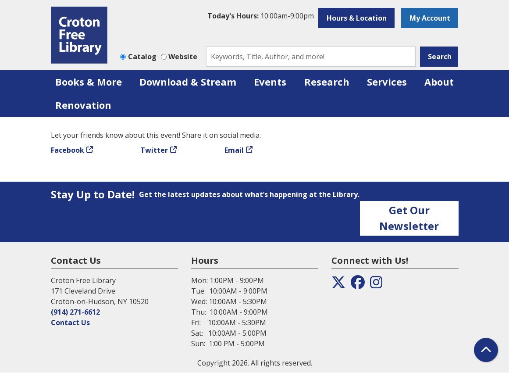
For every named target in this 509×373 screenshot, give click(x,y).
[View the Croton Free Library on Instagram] (376, 285)
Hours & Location (357, 18)
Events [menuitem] (270, 81)
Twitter (154, 150)
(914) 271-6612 (75, 312)
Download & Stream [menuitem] (187, 81)
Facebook (67, 150)
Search (440, 56)
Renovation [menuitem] (83, 104)
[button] (260, 16)
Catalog (142, 56)
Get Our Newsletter (409, 218)
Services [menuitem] (387, 81)
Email (234, 150)
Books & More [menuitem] (88, 81)
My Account (429, 18)
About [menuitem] (439, 81)
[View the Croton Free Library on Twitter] (338, 285)
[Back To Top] (486, 350)
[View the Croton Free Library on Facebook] (358, 285)
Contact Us (70, 322)
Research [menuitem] (326, 81)
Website (182, 56)
